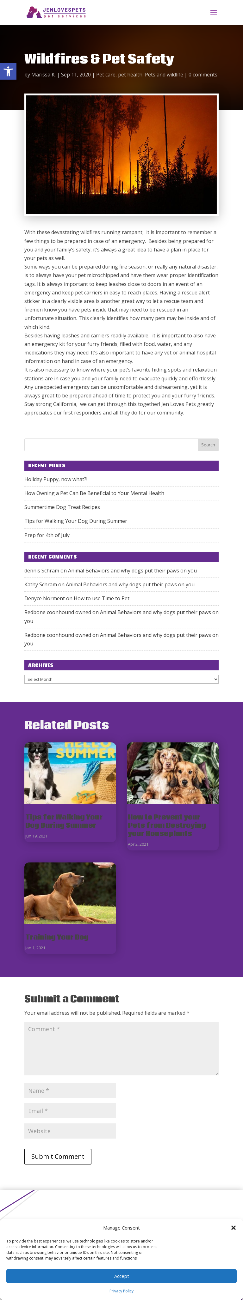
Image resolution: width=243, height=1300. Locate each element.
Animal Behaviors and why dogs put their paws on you (132, 570)
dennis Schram (41, 570)
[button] (8, 71)
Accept (121, 1276)
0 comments (203, 74)
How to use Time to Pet (101, 598)
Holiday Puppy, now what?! (55, 479)
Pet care (105, 74)
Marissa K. (43, 74)
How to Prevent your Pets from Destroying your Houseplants (167, 825)
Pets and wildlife (164, 74)
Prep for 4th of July (47, 535)
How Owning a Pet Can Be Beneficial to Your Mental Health (94, 493)
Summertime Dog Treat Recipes (62, 507)
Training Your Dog (57, 937)
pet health (130, 74)
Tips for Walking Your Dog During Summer (75, 520)
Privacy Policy (121, 1291)
